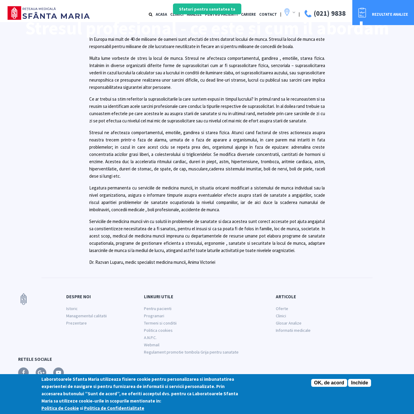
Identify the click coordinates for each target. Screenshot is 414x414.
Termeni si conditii (160, 323)
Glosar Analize (289, 323)
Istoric (72, 308)
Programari (154, 316)
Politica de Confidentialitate (114, 408)
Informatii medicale (293, 330)
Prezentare (76, 323)
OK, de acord (329, 383)
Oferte (282, 308)
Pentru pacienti (157, 308)
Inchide (359, 383)
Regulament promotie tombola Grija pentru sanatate (191, 352)
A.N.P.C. (150, 337)
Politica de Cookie (60, 408)
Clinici (281, 316)
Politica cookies (158, 330)
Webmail (151, 345)
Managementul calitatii (86, 316)
